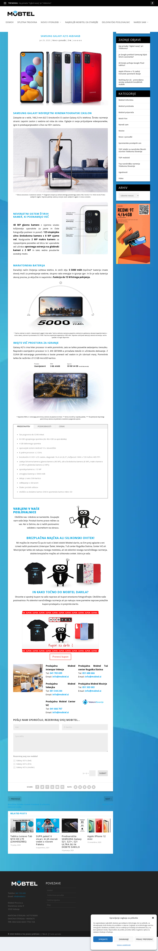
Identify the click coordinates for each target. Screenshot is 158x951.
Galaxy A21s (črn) (22, 778)
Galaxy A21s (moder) (24, 781)
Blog (48, 919)
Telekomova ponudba (55, 909)
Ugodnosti (123, 186)
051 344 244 (56, 705)
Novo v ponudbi (50, 27)
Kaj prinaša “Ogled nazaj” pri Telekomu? (35, 3)
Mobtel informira (126, 114)
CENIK (62, 440)
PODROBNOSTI (44, 440)
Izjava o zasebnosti (124, 945)
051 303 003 (88, 701)
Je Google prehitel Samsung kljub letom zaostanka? (133, 69)
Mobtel (50, 904)
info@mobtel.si (60, 690)
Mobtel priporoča (126, 126)
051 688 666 (88, 687)
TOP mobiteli (124, 171)
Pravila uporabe (55, 948)
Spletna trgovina (27, 27)
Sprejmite (103, 939)
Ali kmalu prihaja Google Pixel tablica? (131, 78)
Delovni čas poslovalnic (116, 27)
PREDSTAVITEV (23, 440)
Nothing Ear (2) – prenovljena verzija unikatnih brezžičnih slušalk (131, 96)
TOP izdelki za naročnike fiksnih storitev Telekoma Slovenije (132, 164)
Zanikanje (124, 939)
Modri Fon (123, 132)
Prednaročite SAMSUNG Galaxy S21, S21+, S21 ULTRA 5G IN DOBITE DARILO (72, 855)
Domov (10, 27)
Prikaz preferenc (144, 939)
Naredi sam (140, 27)
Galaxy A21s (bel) (22, 774)
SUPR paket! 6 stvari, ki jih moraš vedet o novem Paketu (46, 854)
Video (121, 192)
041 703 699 (56, 687)
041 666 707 (56, 722)
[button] (153, 918)
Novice (121, 145)
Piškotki (45, 948)
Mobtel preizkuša (126, 120)
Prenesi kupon (60, 671)
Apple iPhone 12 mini (96, 851)
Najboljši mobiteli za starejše (81, 27)
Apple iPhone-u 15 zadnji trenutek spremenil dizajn (130, 86)
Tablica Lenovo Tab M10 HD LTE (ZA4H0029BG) (21, 853)
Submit (102, 787)
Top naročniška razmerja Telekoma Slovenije (129, 179)
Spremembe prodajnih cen (130, 157)
